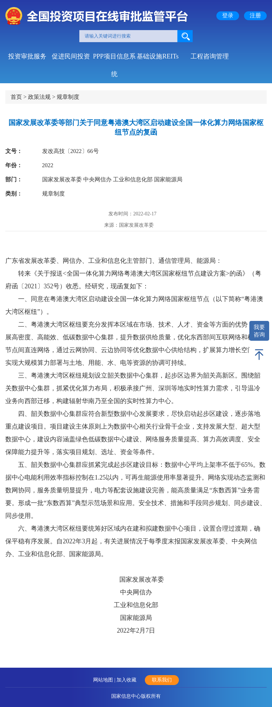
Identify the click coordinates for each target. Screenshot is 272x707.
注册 (255, 15)
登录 (227, 15)
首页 (16, 97)
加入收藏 (126, 680)
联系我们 (162, 680)
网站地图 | (105, 680)
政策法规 (39, 97)
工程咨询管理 (210, 56)
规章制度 (68, 97)
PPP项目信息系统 (114, 59)
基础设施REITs (157, 56)
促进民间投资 (71, 56)
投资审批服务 (27, 56)
